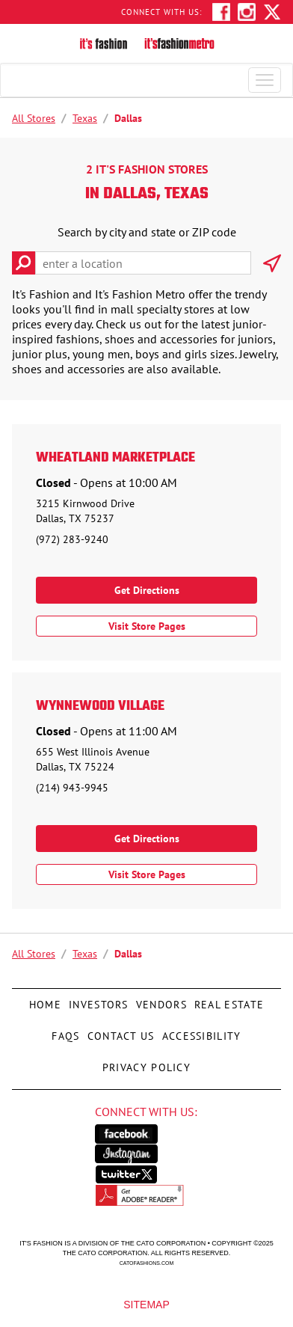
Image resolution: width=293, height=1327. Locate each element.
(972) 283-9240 (72, 539)
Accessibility (199, 1031)
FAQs (65, 1031)
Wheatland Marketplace (115, 458)
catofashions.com (146, 1263)
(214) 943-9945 (72, 787)
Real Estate (227, 1000)
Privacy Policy (145, 1063)
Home (45, 1000)
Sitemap (146, 1304)
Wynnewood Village (100, 706)
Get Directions (146, 590)
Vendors (159, 1000)
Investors (98, 1000)
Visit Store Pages (146, 626)
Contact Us (119, 1031)
